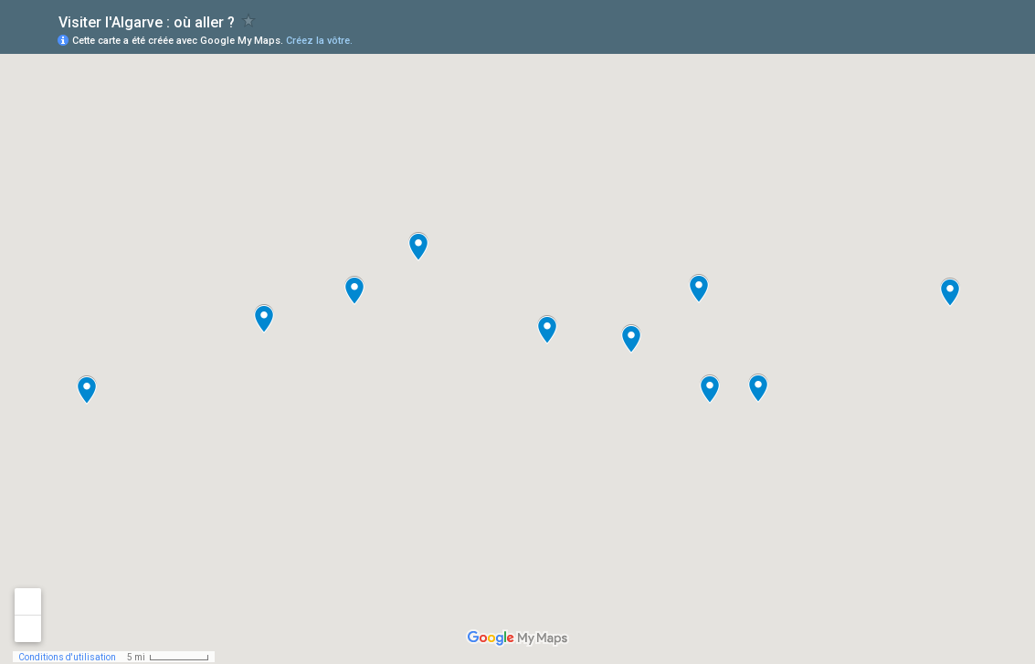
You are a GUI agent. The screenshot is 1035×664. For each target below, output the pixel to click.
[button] (698, 288)
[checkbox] (248, 20)
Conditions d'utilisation (67, 657)
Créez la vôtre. (319, 41)
